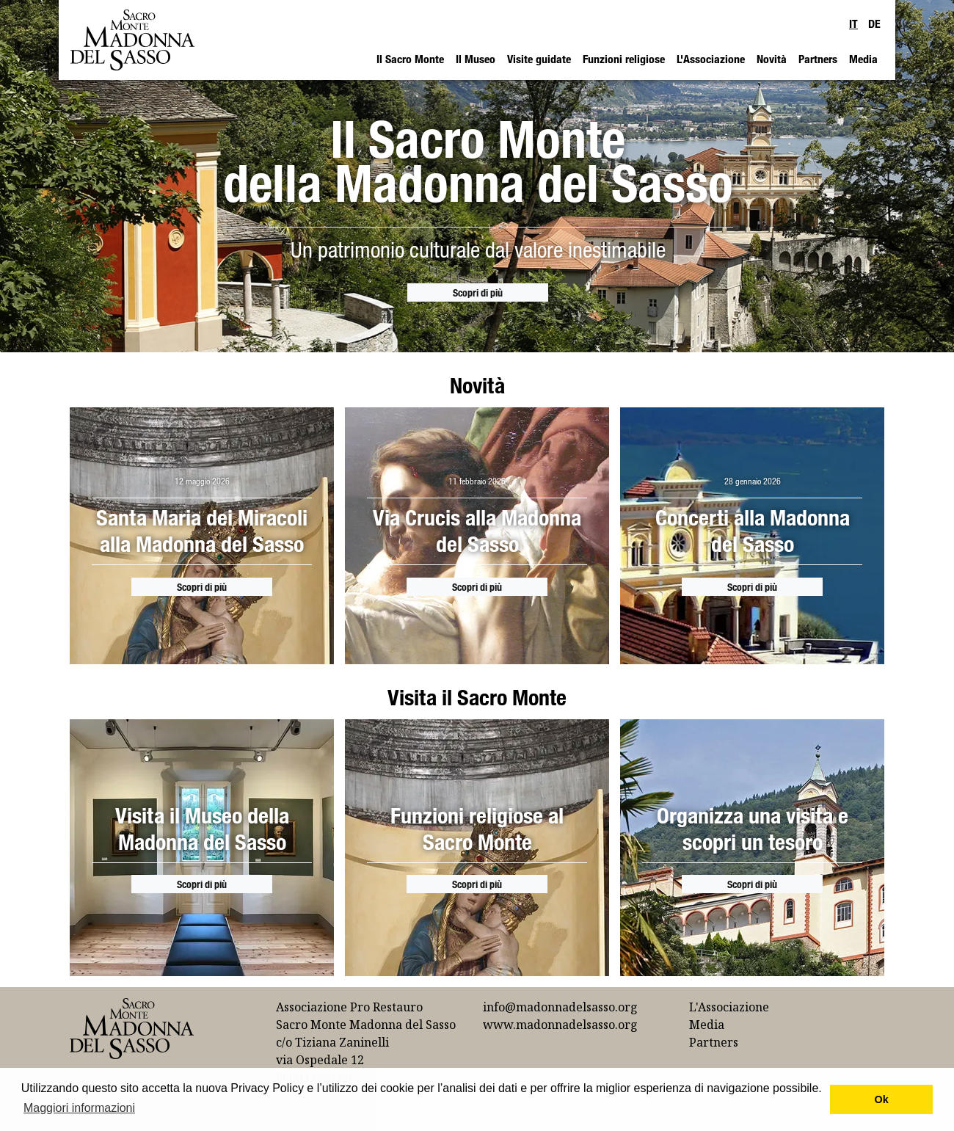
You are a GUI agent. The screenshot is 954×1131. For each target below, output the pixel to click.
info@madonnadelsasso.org (560, 1007)
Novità (772, 58)
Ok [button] (882, 1099)
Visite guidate (539, 58)
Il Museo (475, 58)
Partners (817, 58)
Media (863, 58)
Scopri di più (478, 292)
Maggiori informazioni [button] (79, 1108)
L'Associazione (711, 58)
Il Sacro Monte (410, 58)
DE (874, 23)
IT (853, 23)
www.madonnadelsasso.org (560, 1025)
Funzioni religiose (624, 58)
